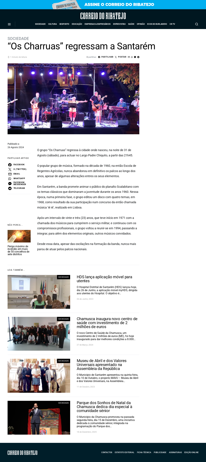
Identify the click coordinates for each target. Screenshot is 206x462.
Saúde (131, 24)
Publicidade (160, 452)
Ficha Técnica (144, 452)
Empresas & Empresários (97, 24)
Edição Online (191, 452)
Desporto (64, 24)
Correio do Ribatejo (94, 16)
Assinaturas (175, 452)
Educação (77, 24)
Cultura (52, 24)
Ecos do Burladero (157, 24)
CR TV (172, 24)
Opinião (141, 24)
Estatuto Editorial (124, 452)
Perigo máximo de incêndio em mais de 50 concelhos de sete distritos (18, 250)
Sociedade (40, 24)
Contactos (106, 452)
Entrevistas (119, 24)
